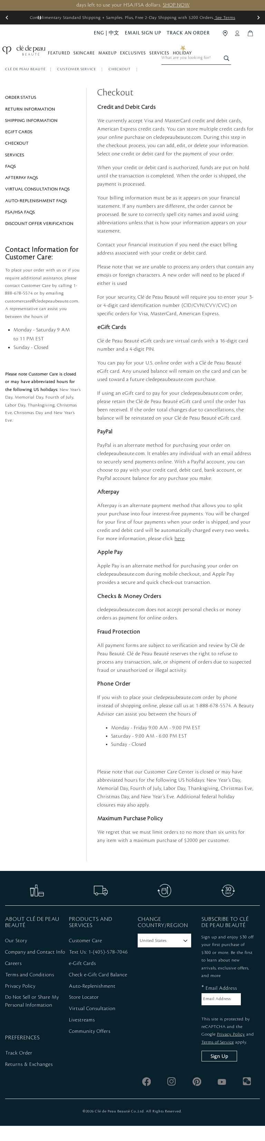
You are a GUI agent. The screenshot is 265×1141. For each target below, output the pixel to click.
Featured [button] (62, 56)
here (180, 554)
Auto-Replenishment (92, 1001)
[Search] (255, 54)
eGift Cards (18, 147)
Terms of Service (218, 1057)
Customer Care (85, 956)
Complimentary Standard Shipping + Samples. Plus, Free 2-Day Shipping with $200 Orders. (132, 17)
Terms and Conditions (29, 990)
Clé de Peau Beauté (25, 84)
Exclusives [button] (136, 56)
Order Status (20, 112)
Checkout (120, 84)
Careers (13, 978)
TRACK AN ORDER (188, 32)
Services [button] (163, 56)
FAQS (10, 181)
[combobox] (226, 54)
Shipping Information (31, 135)
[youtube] (222, 1096)
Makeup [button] (111, 56)
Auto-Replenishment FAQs (36, 216)
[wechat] (247, 1096)
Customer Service (77, 84)
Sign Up (219, 1072)
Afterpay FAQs (21, 193)
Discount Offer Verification (39, 238)
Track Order (18, 1068)
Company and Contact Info (35, 967)
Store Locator (84, 1012)
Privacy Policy (20, 1001)
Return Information (30, 124)
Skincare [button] (87, 56)
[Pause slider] (39, 17)
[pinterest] (196, 1096)
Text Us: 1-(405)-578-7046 (98, 967)
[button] (6, 17)
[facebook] (146, 1096)
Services (14, 170)
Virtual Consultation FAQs (37, 204)
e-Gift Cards (82, 978)
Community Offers (89, 1046)
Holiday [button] (185, 56)
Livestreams (82, 1035)
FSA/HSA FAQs (20, 227)
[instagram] (171, 1096)
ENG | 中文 (106, 32)
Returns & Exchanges (29, 1079)
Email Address (219, 1003)
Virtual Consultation (92, 1024)
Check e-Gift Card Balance (98, 990)
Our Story (16, 956)
